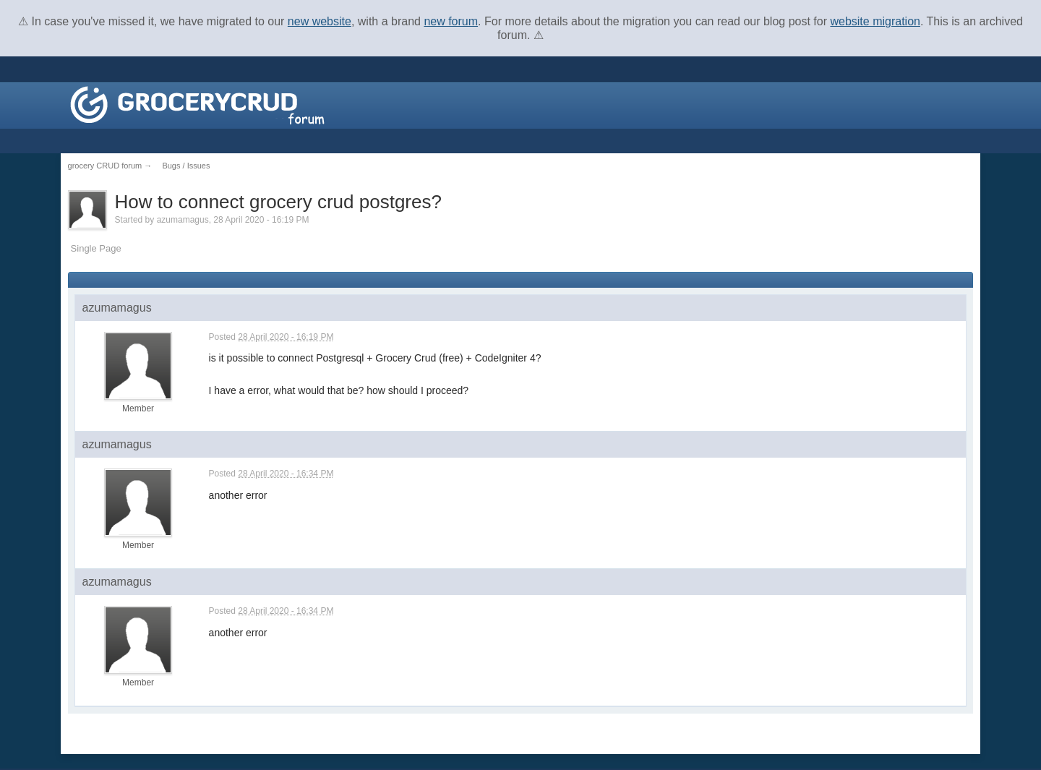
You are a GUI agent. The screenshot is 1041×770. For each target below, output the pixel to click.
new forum (451, 21)
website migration (875, 21)
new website (319, 21)
